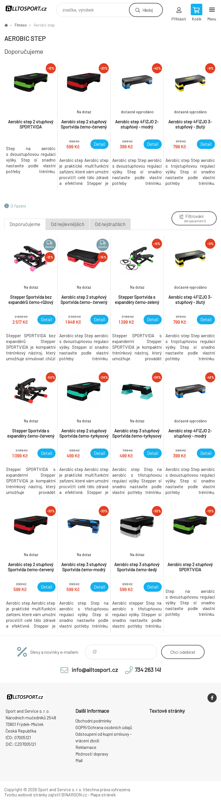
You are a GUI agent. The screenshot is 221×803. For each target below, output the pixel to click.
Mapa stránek (103, 794)
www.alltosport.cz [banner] (29, 8)
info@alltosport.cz (95, 669)
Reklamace (85, 747)
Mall (79, 760)
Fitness (21, 25)
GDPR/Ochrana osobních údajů (103, 727)
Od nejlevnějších (67, 224)
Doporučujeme (24, 224)
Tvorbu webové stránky (25, 794)
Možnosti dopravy (91, 753)
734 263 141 (148, 669)
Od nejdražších (110, 224)
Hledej (147, 10)
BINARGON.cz (74, 794)
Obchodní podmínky (93, 720)
